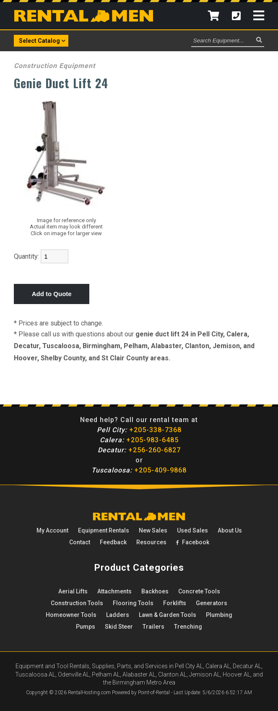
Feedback (113, 542)
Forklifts (174, 603)
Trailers (153, 626)
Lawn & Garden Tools (167, 614)
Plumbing (219, 614)
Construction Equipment (54, 66)
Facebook (192, 542)
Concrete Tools (199, 591)
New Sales (153, 530)
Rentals (103, 530)
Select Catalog (42, 40)
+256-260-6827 (139, 450)
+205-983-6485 (139, 440)
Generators (211, 603)
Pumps (85, 626)
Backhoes (155, 591)
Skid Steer (119, 626)
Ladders (117, 614)
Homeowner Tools (71, 614)
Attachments (114, 591)
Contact (79, 542)
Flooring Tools (133, 603)
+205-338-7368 (139, 430)
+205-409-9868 (139, 470)
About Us (230, 530)
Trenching (188, 626)
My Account (52, 530)
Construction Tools (77, 603)
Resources (151, 542)
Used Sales (192, 530)
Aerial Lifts (73, 591)
